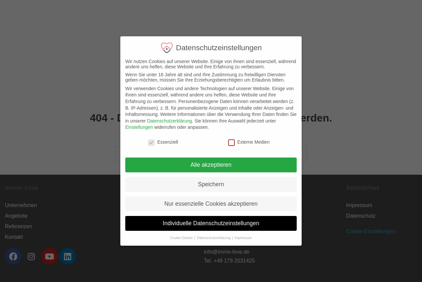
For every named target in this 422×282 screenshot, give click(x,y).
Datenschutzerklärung (165, 120)
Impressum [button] (238, 238)
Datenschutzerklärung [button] (210, 238)
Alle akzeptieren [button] (206, 164)
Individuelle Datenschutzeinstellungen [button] (206, 223)
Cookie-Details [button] (177, 238)
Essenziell (159, 142)
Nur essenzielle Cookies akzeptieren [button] (206, 203)
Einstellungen (135, 127)
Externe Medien (244, 142)
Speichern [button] (207, 184)
